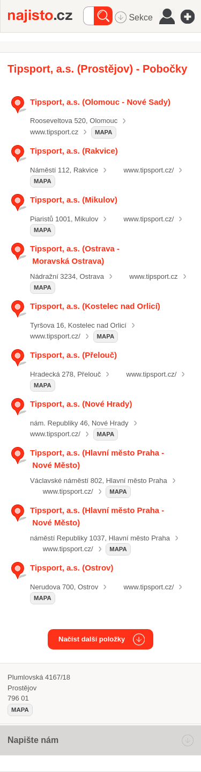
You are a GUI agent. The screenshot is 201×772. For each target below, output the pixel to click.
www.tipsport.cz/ (148, 170)
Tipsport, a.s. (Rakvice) (74, 150)
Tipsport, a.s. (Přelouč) (73, 354)
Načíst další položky (91, 639)
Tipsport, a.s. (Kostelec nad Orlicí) (95, 306)
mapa (104, 132)
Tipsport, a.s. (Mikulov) (73, 199)
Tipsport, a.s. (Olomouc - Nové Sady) (100, 101)
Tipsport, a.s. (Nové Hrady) (81, 403)
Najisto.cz (45, 16)
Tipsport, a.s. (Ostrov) (71, 567)
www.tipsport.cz (54, 132)
